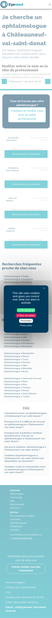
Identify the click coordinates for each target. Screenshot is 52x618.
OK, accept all (26, 310)
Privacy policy (26, 325)
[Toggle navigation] (49, 4)
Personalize (26, 321)
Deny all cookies (26, 315)
